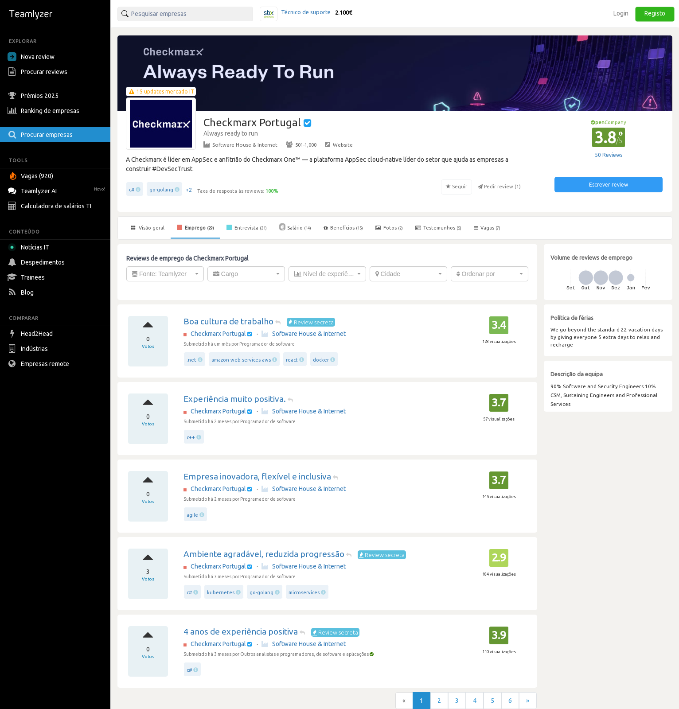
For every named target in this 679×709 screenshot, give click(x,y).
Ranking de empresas (44, 110)
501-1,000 (301, 144)
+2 (189, 190)
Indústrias (29, 348)
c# (131, 189)
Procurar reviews (38, 71)
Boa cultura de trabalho (228, 321)
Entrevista (246, 227)
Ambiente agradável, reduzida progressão (263, 554)
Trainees (27, 277)
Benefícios (343, 227)
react (292, 359)
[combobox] (165, 273)
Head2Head (31, 333)
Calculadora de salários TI (50, 206)
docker (321, 359)
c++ (191, 437)
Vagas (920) (31, 175)
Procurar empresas (41, 134)
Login (620, 13)
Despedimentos (37, 262)
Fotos (389, 227)
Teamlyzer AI (57, 190)
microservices (304, 592)
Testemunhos (438, 227)
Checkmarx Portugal (218, 333)
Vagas (487, 227)
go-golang (161, 189)
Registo (654, 13)
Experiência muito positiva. (234, 399)
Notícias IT (30, 247)
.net (191, 359)
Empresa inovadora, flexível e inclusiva (257, 476)
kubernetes (220, 592)
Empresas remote (39, 363)
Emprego (195, 227)
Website (339, 144)
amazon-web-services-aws (241, 359)
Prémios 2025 (34, 95)
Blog (22, 292)
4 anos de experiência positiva (240, 631)
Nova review (31, 56)
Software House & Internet (240, 144)
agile (192, 515)
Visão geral (147, 227)
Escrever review (608, 184)
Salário (295, 226)
